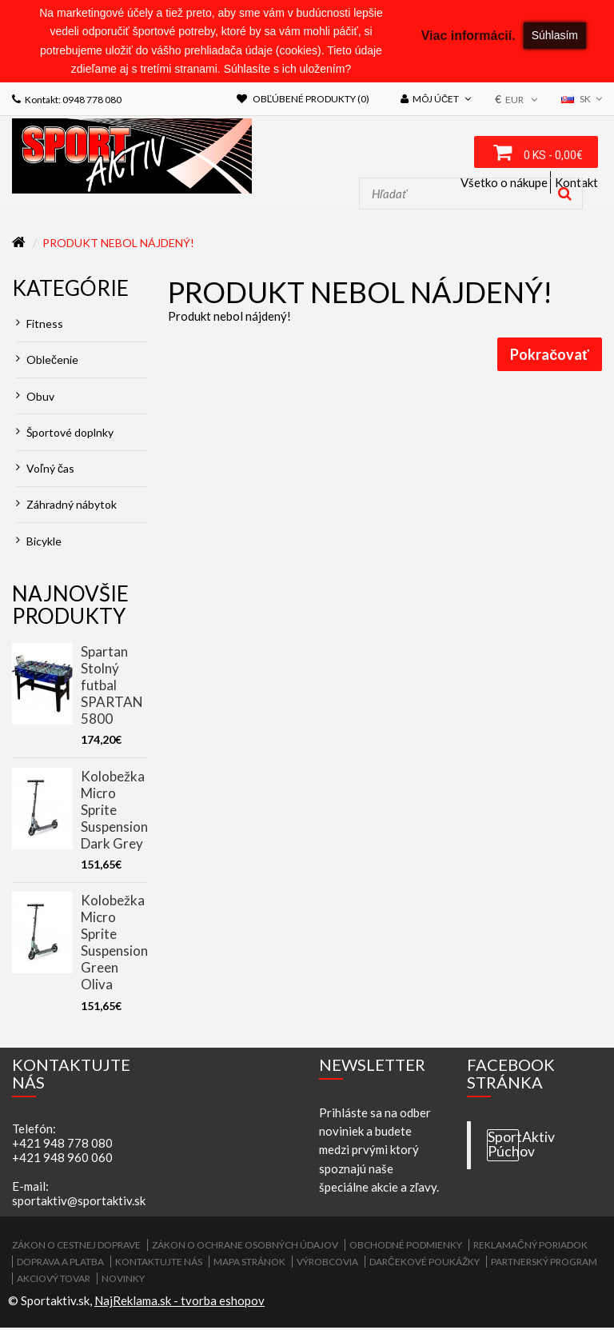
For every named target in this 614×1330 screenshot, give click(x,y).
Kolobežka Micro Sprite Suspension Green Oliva (114, 944)
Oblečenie (47, 362)
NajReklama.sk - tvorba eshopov (179, 1303)
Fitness (39, 326)
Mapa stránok (249, 1264)
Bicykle (39, 542)
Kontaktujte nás (158, 1264)
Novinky (123, 1281)
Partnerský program (544, 1264)
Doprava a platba (60, 1264)
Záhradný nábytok (66, 506)
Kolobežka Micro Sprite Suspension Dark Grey (114, 811)
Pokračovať (549, 356)
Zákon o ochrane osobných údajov (245, 1247)
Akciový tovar (53, 1281)
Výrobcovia (327, 1264)
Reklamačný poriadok (530, 1247)
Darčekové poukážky (424, 1264)
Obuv (35, 398)
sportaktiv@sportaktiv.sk (79, 1203)
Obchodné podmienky (405, 1247)
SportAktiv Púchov (503, 1147)
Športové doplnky (65, 434)
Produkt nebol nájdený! (118, 245)
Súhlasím (555, 35)
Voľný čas (45, 470)
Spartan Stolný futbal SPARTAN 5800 (112, 687)
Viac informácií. (468, 35)
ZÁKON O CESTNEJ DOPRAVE (76, 1247)
